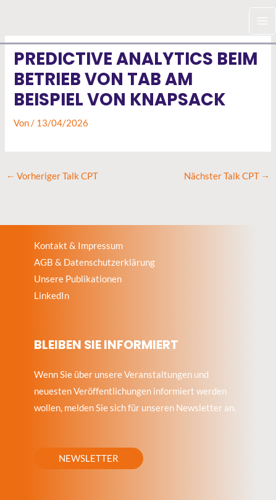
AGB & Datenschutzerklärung (94, 262)
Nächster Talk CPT (227, 176)
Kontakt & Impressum (78, 245)
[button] (88, 458)
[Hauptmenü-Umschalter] (262, 21)
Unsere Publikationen (78, 279)
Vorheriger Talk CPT (52, 176)
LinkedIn (51, 295)
